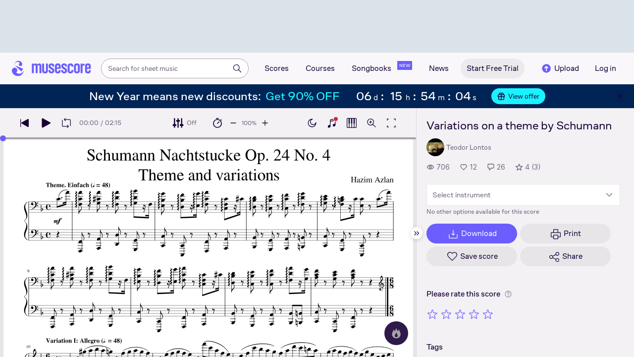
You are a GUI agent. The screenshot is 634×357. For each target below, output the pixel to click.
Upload (559, 68)
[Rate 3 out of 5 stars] (460, 314)
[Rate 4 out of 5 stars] (474, 314)
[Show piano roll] (352, 123)
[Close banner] (620, 96)
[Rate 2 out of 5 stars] (446, 314)
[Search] (237, 68)
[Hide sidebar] (417, 233)
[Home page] (51, 68)
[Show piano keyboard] (332, 123)
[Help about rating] (508, 294)
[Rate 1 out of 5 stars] (432, 314)
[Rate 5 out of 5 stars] (488, 314)
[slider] (3, 138)
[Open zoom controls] (371, 123)
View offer (518, 96)
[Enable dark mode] (312, 123)
